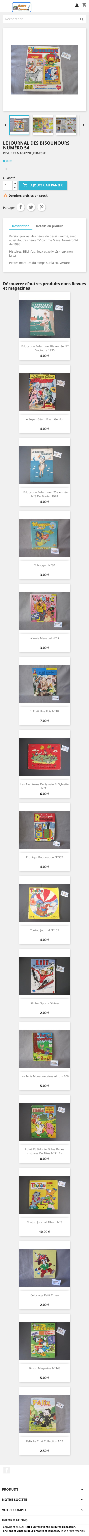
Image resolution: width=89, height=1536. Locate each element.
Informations (15, 1520)
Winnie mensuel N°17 (44, 638)
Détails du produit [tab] (49, 226)
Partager (21, 207)
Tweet (31, 207)
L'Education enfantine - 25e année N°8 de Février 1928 (45, 494)
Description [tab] (20, 226)
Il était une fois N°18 (44, 711)
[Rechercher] (44, 19)
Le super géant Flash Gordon (44, 419)
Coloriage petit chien (44, 1295)
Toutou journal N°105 (44, 930)
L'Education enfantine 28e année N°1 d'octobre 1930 (45, 348)
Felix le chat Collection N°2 (44, 1441)
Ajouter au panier (43, 185)
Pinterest (41, 207)
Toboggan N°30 (44, 565)
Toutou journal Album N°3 (44, 1222)
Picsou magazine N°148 (44, 1368)
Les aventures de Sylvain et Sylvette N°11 (44, 786)
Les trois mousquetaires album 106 (45, 1076)
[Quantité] (8, 185)
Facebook (6, 1470)
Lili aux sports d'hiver (44, 1003)
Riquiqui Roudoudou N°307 (44, 857)
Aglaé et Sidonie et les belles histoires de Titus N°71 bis (44, 1151)
